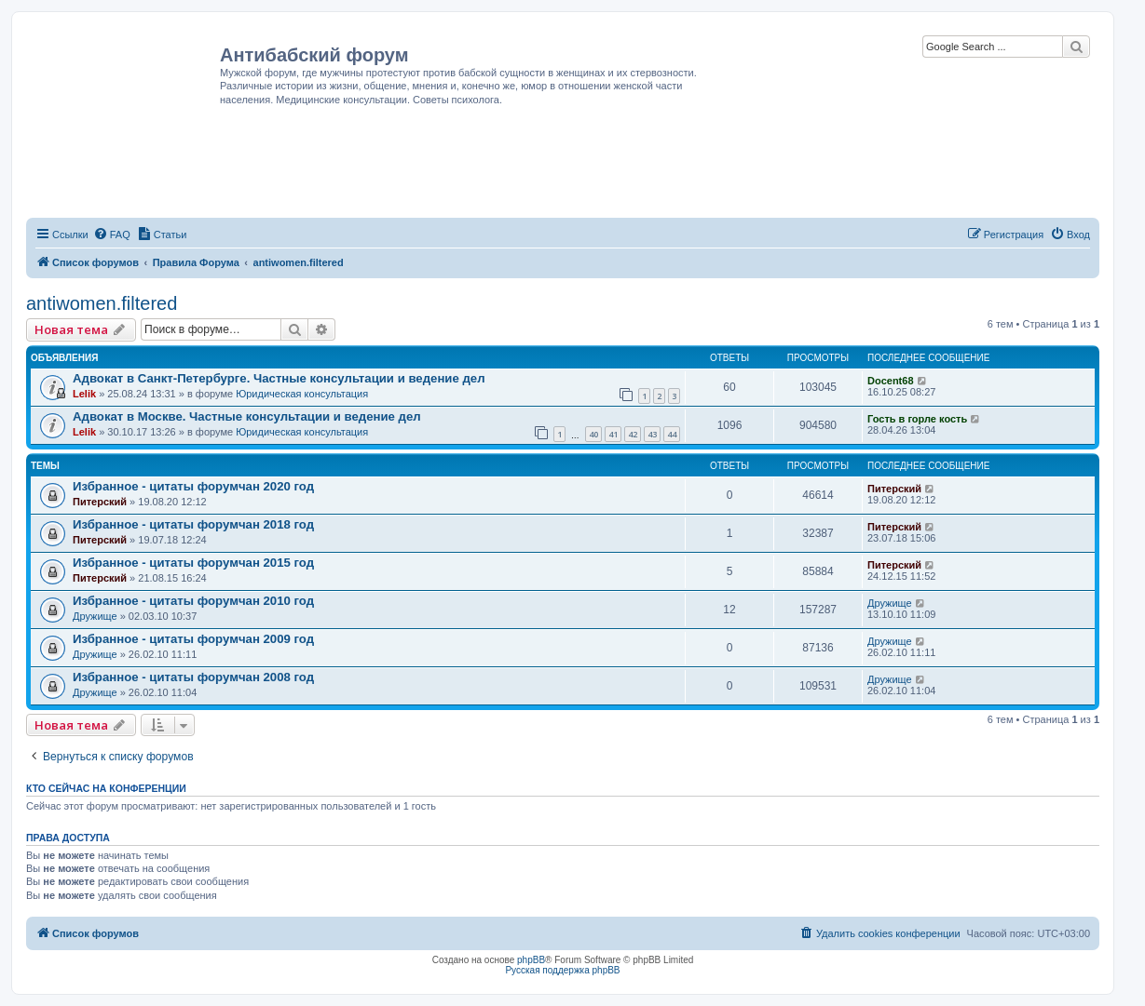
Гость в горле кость (917, 418)
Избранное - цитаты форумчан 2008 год (193, 677)
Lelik (84, 393)
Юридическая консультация (302, 393)
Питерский (100, 501)
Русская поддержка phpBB (562, 970)
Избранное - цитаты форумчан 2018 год (193, 524)
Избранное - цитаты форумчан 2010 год (193, 601)
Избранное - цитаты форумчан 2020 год (193, 486)
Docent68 (890, 380)
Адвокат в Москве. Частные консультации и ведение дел (247, 416)
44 (671, 434)
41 (613, 434)
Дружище (95, 616)
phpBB (531, 960)
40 (593, 434)
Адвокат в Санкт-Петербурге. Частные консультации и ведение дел (279, 378)
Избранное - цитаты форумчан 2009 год (193, 639)
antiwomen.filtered (101, 303)
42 (632, 434)
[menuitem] (111, 234)
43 (652, 434)
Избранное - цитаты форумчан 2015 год (193, 563)
